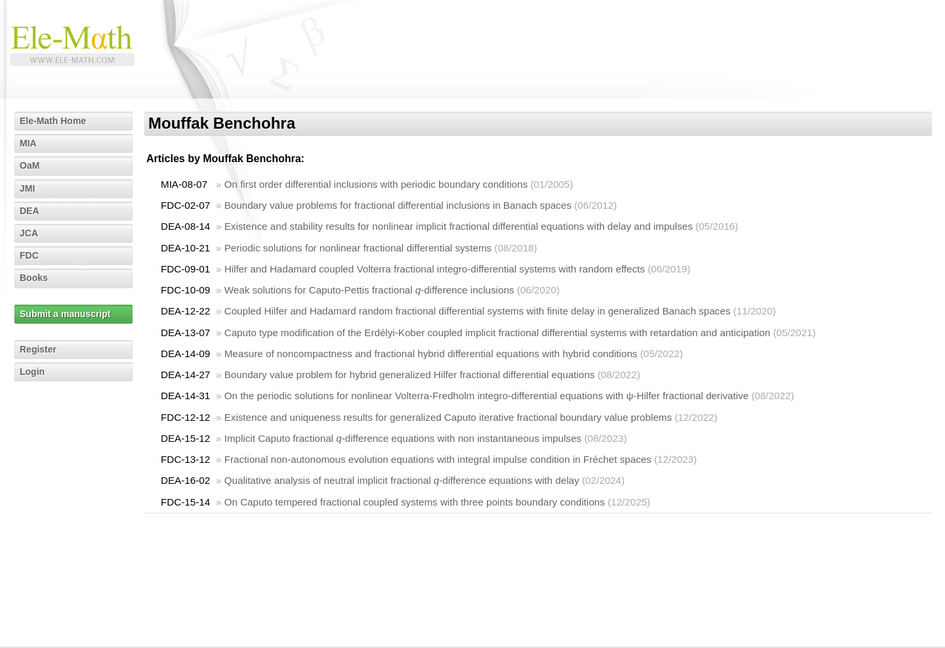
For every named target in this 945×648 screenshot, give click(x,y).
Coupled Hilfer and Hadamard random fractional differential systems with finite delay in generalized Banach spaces (477, 310)
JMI (27, 188)
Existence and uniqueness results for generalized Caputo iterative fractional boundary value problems (448, 417)
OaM (29, 165)
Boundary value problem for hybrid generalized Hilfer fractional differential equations (409, 374)
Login (32, 371)
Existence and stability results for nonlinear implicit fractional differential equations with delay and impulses (458, 226)
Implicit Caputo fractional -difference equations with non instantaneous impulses (402, 438)
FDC (29, 255)
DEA (29, 210)
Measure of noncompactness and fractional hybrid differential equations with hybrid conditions (431, 353)
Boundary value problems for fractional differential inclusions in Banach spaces (398, 205)
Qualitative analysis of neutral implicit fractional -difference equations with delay (401, 480)
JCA (29, 233)
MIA (28, 143)
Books (34, 277)
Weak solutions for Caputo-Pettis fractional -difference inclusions (369, 289)
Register (38, 349)
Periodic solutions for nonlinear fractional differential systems (358, 247)
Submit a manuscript (65, 314)
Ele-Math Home (53, 121)
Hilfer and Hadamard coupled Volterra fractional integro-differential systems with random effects (434, 268)
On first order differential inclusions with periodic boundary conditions (376, 184)
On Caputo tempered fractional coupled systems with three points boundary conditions (414, 502)
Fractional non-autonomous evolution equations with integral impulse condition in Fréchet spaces (438, 459)
